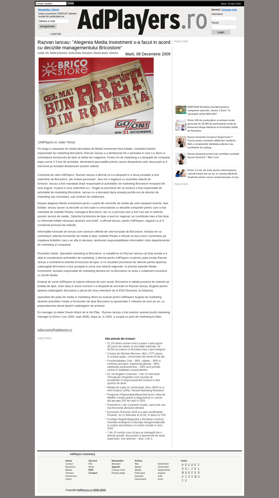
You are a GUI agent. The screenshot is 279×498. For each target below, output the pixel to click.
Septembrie (164, 470)
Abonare (116, 463)
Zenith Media (74, 52)
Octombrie (163, 466)
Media (68, 470)
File (90, 463)
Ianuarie (139, 476)
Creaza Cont (118, 470)
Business (70, 466)
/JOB (179, 319)
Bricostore (87, 52)
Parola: (215, 22)
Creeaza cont (229, 9)
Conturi (69, 463)
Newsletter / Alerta (48, 9)
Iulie (160, 476)
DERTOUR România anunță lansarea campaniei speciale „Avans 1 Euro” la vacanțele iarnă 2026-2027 (208, 110)
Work (91, 466)
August (161, 473)
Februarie (140, 473)
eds (47, 52)
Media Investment (58, 52)
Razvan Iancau (100, 52)
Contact (92, 473)
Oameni (69, 473)
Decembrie (140, 479)
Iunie (160, 479)
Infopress (113, 52)
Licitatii (40, 52)
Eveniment (71, 476)
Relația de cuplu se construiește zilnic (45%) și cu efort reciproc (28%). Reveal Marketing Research (136, 389)
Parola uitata (118, 473)
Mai (137, 463)
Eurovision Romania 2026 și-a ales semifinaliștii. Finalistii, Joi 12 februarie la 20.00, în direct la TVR (136, 414)
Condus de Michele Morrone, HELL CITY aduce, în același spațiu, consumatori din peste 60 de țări (136, 355)
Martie (138, 470)
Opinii (68, 479)
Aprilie (138, 466)
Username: (217, 14)
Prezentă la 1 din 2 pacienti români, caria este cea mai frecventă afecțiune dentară (136, 406)
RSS (91, 470)
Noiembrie (163, 463)
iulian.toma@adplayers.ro (54, 330)
